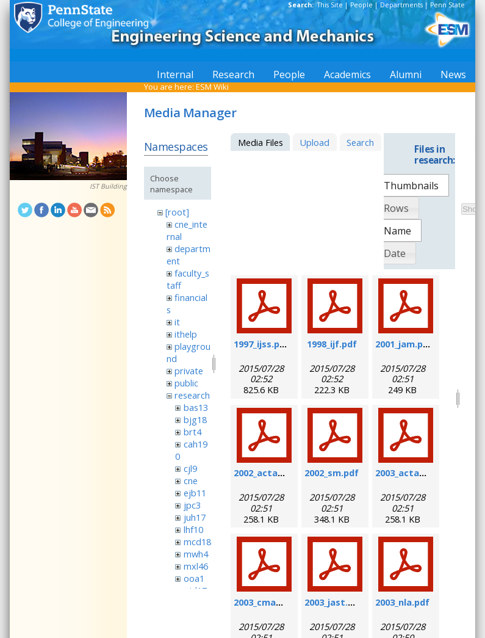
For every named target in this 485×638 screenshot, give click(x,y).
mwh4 (196, 554)
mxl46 (196, 566)
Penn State (447, 5)
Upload (314, 142)
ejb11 (195, 493)
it (177, 322)
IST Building (108, 186)
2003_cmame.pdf (270, 602)
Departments (401, 5)
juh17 (195, 517)
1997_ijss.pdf (261, 344)
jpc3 (192, 505)
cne (191, 480)
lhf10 (193, 529)
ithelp (185, 334)
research (192, 395)
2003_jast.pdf (333, 602)
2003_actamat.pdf (415, 472)
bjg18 (195, 419)
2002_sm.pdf (331, 472)
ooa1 (194, 578)
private (188, 370)
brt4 (192, 432)
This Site (330, 5)
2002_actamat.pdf (274, 472)
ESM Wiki (212, 86)
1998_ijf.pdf (332, 344)
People (361, 5)
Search (360, 142)
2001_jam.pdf (404, 344)
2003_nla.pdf (402, 602)
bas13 (196, 407)
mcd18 (197, 541)
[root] (177, 212)
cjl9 (190, 468)
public (186, 383)
